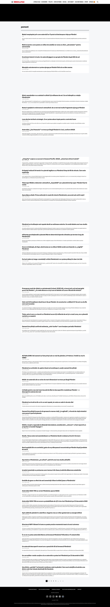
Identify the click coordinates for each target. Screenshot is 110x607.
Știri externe (58, 2)
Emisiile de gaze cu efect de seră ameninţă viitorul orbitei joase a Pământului (48, 480)
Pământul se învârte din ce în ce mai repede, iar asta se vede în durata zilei (47, 402)
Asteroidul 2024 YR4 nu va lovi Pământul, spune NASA (40, 491)
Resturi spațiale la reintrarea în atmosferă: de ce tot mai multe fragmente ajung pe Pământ (53, 108)
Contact (79, 589)
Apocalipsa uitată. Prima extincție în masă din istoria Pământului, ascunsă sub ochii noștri (53, 195)
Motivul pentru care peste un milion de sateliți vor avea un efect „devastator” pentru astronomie (51, 46)
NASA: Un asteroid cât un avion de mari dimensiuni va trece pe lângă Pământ (48, 380)
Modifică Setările (55, 592)
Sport (86, 2)
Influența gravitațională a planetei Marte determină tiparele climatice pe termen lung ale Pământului (53, 235)
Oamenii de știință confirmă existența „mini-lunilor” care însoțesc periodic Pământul (51, 326)
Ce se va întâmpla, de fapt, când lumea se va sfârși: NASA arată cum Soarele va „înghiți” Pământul (52, 248)
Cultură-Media (79, 2)
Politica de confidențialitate (68, 589)
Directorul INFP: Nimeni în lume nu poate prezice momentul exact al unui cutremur (50, 524)
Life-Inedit (71, 2)
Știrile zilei (37, 2)
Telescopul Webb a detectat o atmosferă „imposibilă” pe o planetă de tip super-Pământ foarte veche (54, 184)
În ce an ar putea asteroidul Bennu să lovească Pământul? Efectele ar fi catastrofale (51, 535)
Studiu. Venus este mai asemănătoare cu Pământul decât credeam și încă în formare (51, 436)
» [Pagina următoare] (60, 581)
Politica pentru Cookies (44, 589)
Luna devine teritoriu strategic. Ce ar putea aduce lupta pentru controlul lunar (49, 119)
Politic (50, 2)
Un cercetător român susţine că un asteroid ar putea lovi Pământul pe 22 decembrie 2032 (53, 555)
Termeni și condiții (56, 589)
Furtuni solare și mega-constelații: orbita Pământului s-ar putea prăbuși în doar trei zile (52, 259)
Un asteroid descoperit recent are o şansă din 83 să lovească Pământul (46, 546)
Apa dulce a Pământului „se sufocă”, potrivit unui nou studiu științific (46, 460)
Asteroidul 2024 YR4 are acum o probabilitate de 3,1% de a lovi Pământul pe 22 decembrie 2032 (54, 501)
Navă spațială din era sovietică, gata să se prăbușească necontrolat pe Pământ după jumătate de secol (54, 448)
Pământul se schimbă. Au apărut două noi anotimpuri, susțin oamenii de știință (49, 368)
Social (65, 2)
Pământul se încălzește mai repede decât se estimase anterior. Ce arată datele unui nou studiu (54, 224)
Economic (44, 2)
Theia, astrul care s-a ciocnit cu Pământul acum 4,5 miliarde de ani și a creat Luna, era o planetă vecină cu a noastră (55, 315)
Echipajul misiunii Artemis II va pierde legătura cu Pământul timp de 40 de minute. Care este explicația (54, 171)
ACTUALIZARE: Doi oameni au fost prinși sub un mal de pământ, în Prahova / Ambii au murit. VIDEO (53, 356)
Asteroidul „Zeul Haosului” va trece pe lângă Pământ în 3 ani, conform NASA (48, 130)
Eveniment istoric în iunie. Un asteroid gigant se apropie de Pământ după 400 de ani (51, 57)
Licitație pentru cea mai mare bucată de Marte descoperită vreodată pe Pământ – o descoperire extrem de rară (50, 391)
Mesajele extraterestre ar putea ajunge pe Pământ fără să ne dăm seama (47, 67)
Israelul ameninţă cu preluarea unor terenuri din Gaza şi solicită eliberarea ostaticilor (51, 470)
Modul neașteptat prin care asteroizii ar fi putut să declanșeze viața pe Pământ (49, 34)
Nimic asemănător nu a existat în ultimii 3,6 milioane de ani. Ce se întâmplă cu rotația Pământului (51, 96)
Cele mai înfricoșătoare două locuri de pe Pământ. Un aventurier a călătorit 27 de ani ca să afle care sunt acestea (54, 303)
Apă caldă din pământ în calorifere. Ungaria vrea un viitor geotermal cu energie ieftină (52, 513)
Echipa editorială (33, 589)
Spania (91, 2)
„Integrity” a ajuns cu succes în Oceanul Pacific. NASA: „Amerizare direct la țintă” (50, 159)
